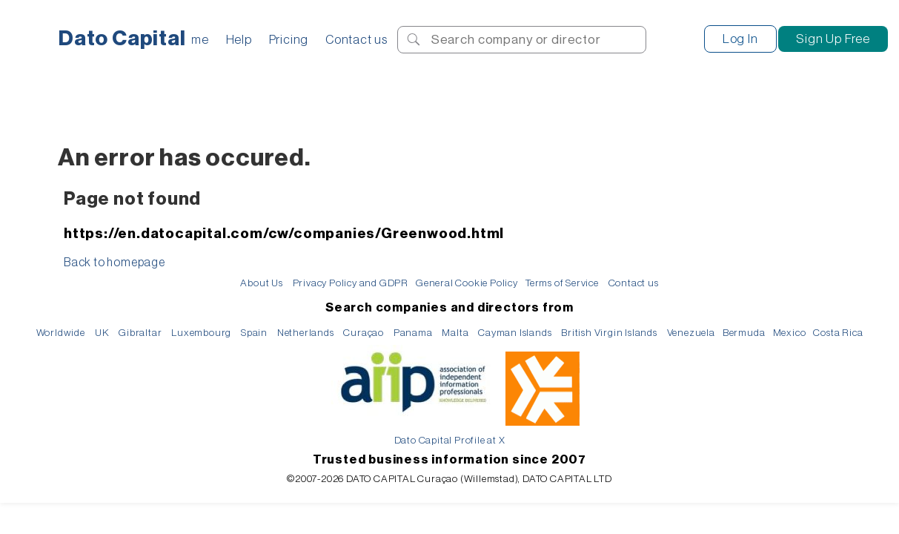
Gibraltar (140, 332)
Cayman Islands (514, 332)
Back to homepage (114, 262)
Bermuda (744, 332)
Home (192, 39)
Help (239, 39)
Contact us (356, 39)
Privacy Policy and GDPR (350, 283)
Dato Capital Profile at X (449, 440)
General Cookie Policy (467, 283)
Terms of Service (562, 283)
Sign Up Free (833, 39)
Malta (455, 332)
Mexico (789, 332)
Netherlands (305, 332)
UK (102, 332)
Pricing (289, 39)
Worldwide (60, 332)
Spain (254, 332)
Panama (413, 332)
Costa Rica (838, 332)
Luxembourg (201, 332)
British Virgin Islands (609, 332)
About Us (261, 283)
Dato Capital (122, 38)
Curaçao (363, 332)
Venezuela (691, 332)
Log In (740, 39)
